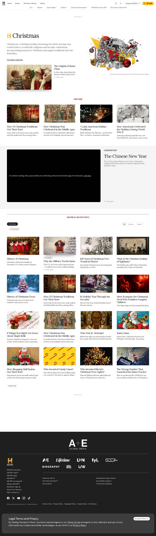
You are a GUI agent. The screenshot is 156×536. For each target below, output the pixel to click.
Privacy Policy (79, 525)
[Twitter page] (13, 498)
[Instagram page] (24, 498)
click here (87, 176)
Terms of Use (73, 522)
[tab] (32, 7)
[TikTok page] (29, 498)
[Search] (116, 3)
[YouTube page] (18, 498)
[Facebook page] (8, 498)
